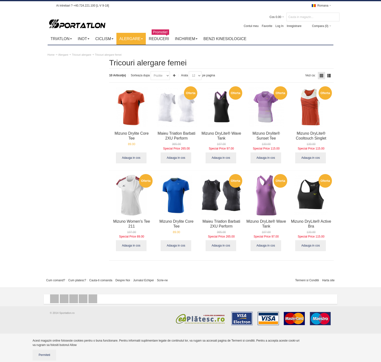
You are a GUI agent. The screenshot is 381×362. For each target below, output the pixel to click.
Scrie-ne (162, 279)
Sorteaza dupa (144, 75)
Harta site (328, 279)
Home (51, 54)
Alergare (63, 54)
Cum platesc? (77, 279)
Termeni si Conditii (307, 279)
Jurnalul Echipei (143, 279)
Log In (279, 26)
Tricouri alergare (82, 54)
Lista (329, 75)
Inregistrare (293, 26)
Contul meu (250, 26)
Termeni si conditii (242, 339)
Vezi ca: (310, 75)
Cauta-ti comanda (100, 279)
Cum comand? (55, 279)
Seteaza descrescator (178, 75)
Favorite (267, 26)
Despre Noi (122, 279)
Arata (188, 75)
